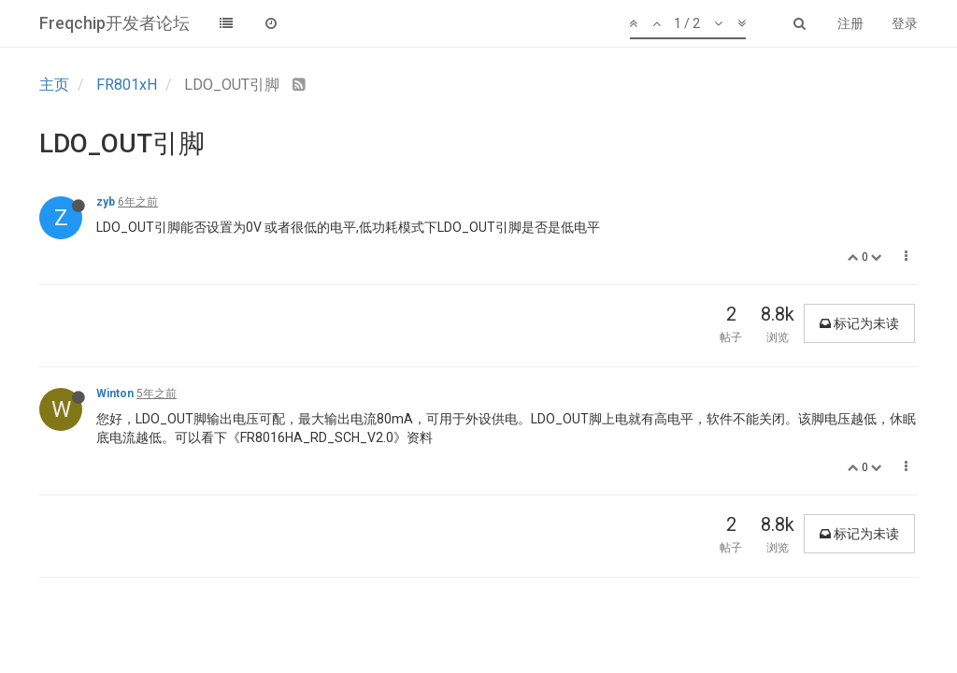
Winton (115, 393)
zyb (105, 201)
